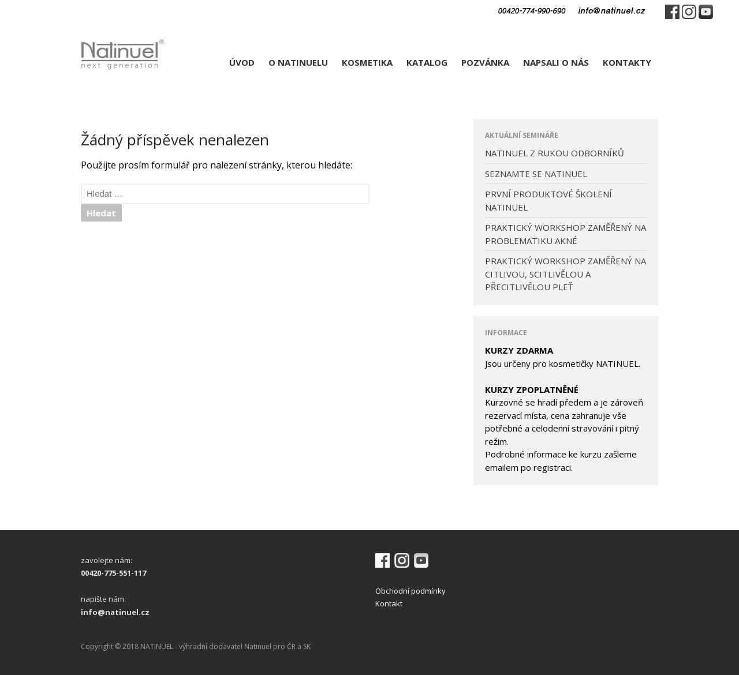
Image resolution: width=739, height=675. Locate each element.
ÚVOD (242, 62)
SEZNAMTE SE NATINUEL (536, 173)
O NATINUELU (298, 62)
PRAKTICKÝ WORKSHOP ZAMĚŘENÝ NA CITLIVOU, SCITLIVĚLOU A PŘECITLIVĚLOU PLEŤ (565, 273)
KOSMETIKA (367, 62)
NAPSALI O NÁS (556, 62)
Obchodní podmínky (410, 591)
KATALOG (426, 62)
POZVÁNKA (485, 62)
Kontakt (388, 603)
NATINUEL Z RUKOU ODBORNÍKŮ (554, 153)
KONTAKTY (627, 62)
